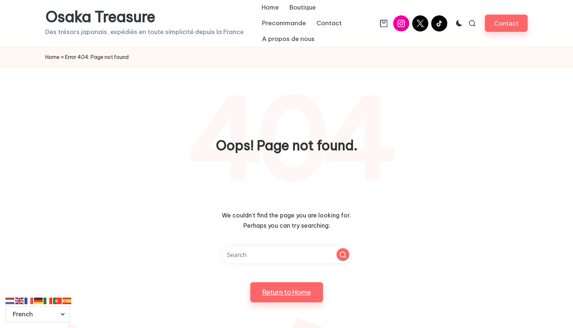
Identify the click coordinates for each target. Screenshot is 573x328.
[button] (506, 23)
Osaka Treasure (100, 17)
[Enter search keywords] (286, 254)
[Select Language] (37, 314)
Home (52, 57)
